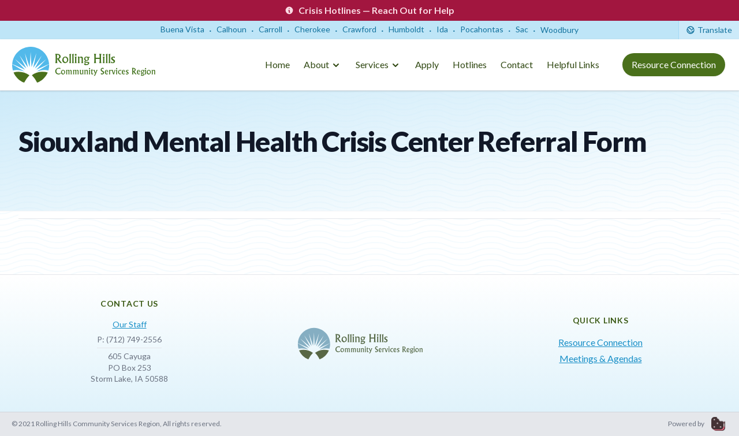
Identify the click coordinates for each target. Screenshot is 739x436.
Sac (522, 29)
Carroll (270, 29)
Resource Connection (674, 64)
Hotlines (470, 64)
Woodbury (559, 30)
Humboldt (406, 29)
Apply (427, 64)
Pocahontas (481, 29)
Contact (517, 64)
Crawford (359, 29)
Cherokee (312, 29)
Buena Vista (182, 29)
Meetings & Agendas (600, 358)
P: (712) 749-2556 (129, 339)
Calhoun (232, 29)
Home (277, 64)
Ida (442, 29)
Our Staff (130, 324)
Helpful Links (573, 64)
